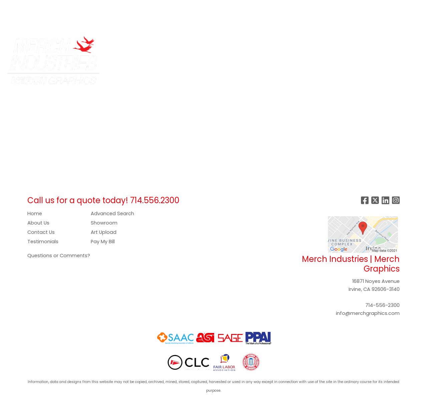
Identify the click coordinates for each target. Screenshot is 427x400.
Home (34, 213)
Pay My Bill (103, 241)
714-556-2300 (382, 305)
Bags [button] (169, 44)
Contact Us (41, 232)
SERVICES (62, 7)
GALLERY (187, 7)
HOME (14, 7)
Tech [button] (339, 44)
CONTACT (57, 22)
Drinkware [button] (197, 44)
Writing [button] (364, 44)
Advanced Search (112, 213)
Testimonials (42, 241)
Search (317, 7)
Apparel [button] (142, 44)
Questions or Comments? (58, 255)
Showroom (104, 223)
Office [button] (314, 44)
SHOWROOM (22, 22)
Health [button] (288, 44)
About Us (38, 223)
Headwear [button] (256, 44)
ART (136, 7)
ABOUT (36, 7)
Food (227, 44)
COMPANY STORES (103, 7)
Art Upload (103, 232)
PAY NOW (158, 7)
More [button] (389, 44)
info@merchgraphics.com (368, 313)
